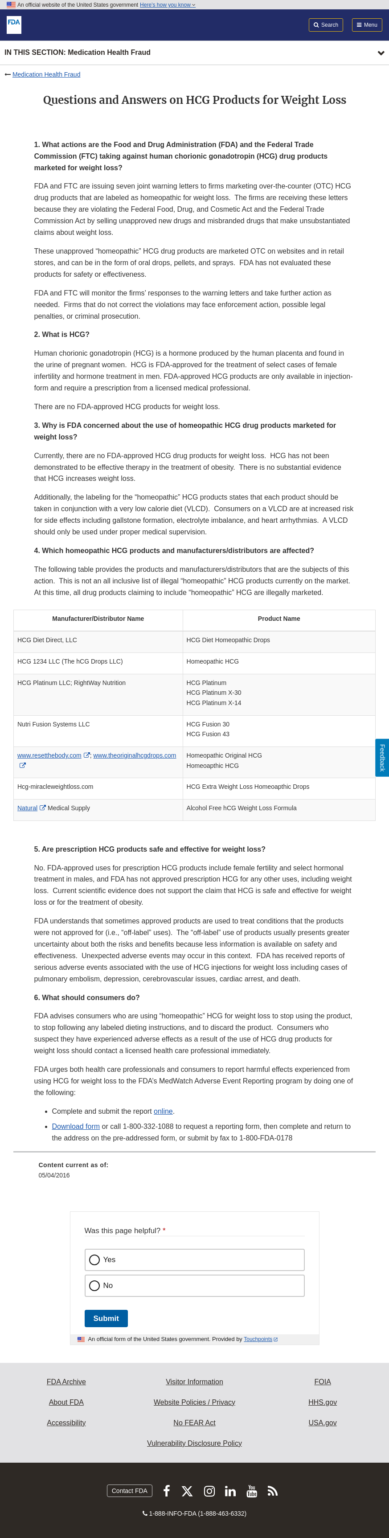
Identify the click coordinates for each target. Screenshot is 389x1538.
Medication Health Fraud (46, 74)
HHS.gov (322, 1402)
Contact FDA (129, 1490)
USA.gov (323, 1423)
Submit (106, 1318)
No (108, 1285)
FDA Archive (66, 1382)
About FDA (66, 1402)
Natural (27, 808)
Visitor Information (194, 1382)
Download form (76, 1126)
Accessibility (66, 1423)
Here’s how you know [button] (168, 5)
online (163, 1111)
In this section (77, 53)
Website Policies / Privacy (194, 1402)
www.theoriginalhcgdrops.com (134, 755)
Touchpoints (258, 1339)
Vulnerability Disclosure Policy (194, 1443)
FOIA (322, 1382)
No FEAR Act (194, 1423)
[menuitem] (194, 1173)
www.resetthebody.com (49, 755)
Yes (109, 1259)
